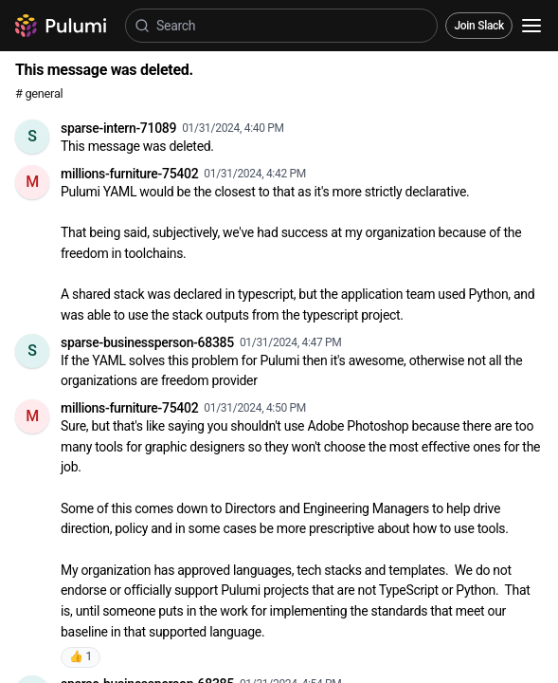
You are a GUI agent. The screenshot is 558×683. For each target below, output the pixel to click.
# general (39, 93)
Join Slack (479, 25)
